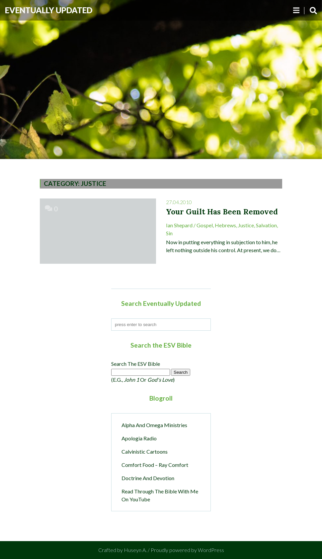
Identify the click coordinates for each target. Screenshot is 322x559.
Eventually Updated (48, 10)
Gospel (205, 225)
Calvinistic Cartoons (144, 451)
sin (169, 233)
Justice (246, 225)
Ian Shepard (179, 225)
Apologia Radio (139, 438)
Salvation (266, 225)
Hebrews (225, 225)
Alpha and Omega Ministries (154, 425)
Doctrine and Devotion (147, 478)
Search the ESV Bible (135, 364)
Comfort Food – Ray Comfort (154, 465)
